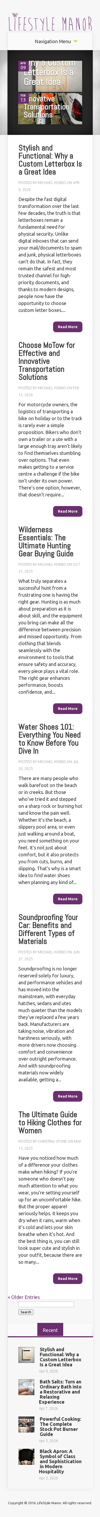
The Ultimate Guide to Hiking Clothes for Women (50, 1123)
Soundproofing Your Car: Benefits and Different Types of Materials (48, 929)
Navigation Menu (53, 41)
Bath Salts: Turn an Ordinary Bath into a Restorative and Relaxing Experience (60, 1391)
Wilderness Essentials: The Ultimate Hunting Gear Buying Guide (45, 542)
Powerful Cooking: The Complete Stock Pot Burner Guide (60, 1426)
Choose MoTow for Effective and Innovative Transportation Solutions (51, 99)
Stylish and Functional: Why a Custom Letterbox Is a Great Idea (49, 62)
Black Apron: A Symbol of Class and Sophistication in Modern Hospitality (60, 1461)
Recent (50, 1330)
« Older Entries (24, 1297)
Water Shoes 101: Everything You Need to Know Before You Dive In (49, 739)
